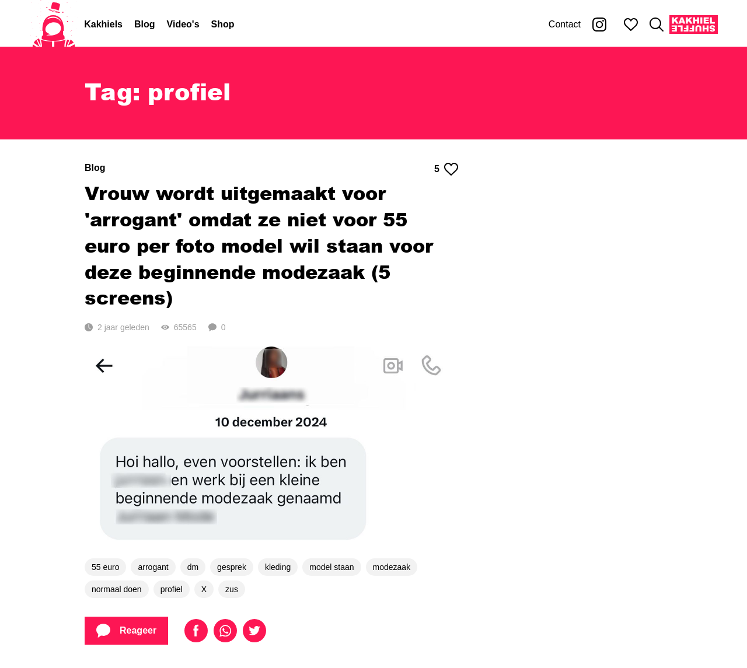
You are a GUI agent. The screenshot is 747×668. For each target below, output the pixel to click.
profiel (171, 589)
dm (192, 567)
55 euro (105, 567)
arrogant (153, 567)
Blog (144, 24)
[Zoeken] (656, 25)
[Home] (53, 24)
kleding (278, 567)
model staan (331, 567)
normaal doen (117, 589)
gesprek (231, 567)
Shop (223, 24)
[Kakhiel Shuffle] (693, 24)
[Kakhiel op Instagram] (599, 25)
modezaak (392, 567)
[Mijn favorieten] (631, 25)
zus (231, 589)
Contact (565, 24)
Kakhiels (103, 24)
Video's (183, 24)
